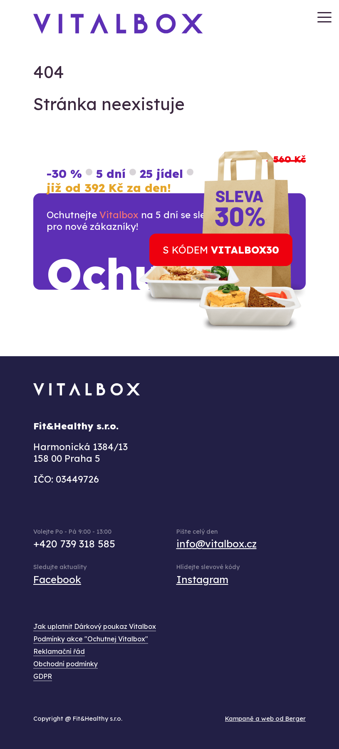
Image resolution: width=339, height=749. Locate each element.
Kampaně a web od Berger (265, 718)
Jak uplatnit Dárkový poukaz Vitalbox (94, 626)
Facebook (57, 579)
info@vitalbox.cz (216, 543)
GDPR (42, 676)
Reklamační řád (59, 651)
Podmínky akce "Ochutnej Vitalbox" (90, 639)
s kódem (221, 250)
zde (129, 319)
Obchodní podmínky (65, 664)
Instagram (202, 579)
